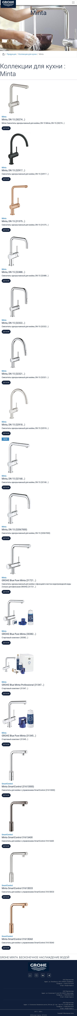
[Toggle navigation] (73, 2)
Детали (6, 128)
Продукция (11, 54)
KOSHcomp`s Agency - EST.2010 (38, 1015)
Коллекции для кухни (27, 54)
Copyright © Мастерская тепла (65, 1013)
